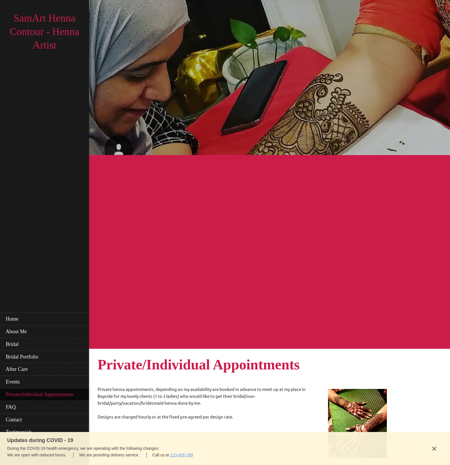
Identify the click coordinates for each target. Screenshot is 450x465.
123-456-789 (181, 455)
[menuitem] (44, 319)
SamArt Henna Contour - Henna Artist (44, 31)
